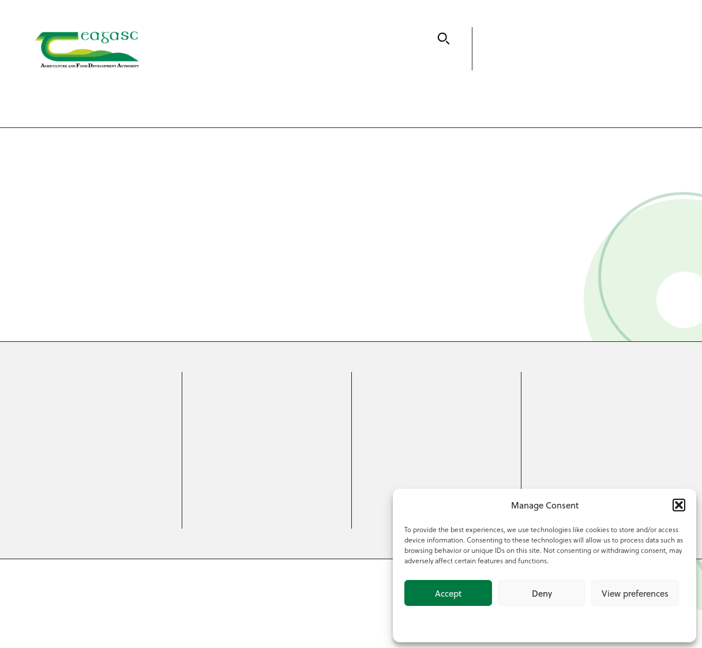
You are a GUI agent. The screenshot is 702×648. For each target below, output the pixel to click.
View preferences (635, 593)
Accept (448, 593)
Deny (542, 593)
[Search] (443, 38)
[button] (679, 505)
